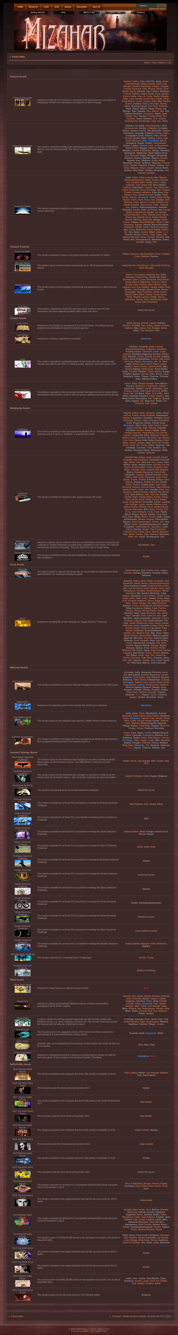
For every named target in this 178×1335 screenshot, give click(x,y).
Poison (137, 158)
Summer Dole (145, 1011)
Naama (134, 222)
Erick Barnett (146, 605)
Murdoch (142, 438)
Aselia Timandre (147, 415)
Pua (158, 643)
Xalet (153, 121)
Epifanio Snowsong (146, 970)
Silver (167, 1008)
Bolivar (155, 1209)
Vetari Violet (149, 847)
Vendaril (160, 237)
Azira (142, 469)
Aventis (151, 84)
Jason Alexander (141, 618)
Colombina (147, 735)
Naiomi (128, 294)
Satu (134, 111)
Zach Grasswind (149, 302)
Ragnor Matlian (142, 645)
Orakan (148, 294)
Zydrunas (150, 452)
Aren (165, 467)
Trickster (164, 376)
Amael (155, 180)
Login (169, 63)
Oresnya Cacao (139, 106)
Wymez (145, 663)
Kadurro (138, 620)
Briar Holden (159, 185)
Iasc (132, 393)
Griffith (164, 391)
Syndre (129, 116)
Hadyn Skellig (147, 94)
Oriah (166, 222)
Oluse (127, 106)
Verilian (127, 170)
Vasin (146, 299)
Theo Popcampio (158, 529)
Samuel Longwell (146, 519)
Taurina (142, 116)
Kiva (167, 625)
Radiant (146, 158)
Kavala (136, 210)
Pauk (128, 108)
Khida (166, 99)
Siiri (162, 111)
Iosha (133, 96)
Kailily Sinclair (155, 620)
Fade (160, 1019)
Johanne (164, 205)
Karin (136, 364)
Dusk (141, 135)
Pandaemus (139, 643)
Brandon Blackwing (141, 86)
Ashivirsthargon (132, 84)
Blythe (130, 472)
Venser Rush (161, 168)
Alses (158, 81)
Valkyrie (134, 168)
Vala (157, 330)
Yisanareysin (152, 536)
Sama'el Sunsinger (159, 227)
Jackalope (131, 143)
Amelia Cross (145, 464)
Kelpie (156, 430)
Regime (155, 158)
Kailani (163, 494)
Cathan (148, 388)
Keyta (152, 396)
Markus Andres (129, 438)
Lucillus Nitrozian (132, 214)
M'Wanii (132, 1008)
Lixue (150, 145)
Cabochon (147, 351)
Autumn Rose (141, 277)
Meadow (127, 150)
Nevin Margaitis (141, 640)
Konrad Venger (159, 499)
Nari (149, 328)
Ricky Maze (128, 517)
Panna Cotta (141, 440)
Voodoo (149, 170)
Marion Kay (131, 217)
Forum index (18, 56)
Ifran (143, 325)
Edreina (141, 91)
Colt (144, 89)
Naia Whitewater (147, 222)
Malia (154, 101)
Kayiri (142, 1021)
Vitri (128, 663)
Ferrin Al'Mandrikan (139, 359)
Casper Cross (163, 596)
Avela (152, 943)
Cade (163, 593)
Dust (124, 600)
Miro (146, 509)
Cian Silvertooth (161, 187)
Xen (159, 121)
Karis (150, 623)
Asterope (130, 185)
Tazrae (139, 299)
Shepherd (128, 163)
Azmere (150, 469)
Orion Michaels (132, 155)
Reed (129, 297)
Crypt (158, 477)
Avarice (134, 130)
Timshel (133, 165)
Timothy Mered (154, 116)
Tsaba (159, 234)
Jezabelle (156, 618)
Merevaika (147, 219)
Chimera (158, 418)
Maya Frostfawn (144, 292)
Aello (128, 177)
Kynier (126, 145)
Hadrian (136, 94)
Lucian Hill (137, 435)
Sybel (164, 113)
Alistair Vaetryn (141, 583)
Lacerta (165, 502)
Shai (148, 111)
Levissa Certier (140, 366)
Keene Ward (149, 99)
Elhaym (165, 354)
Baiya (163, 277)
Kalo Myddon (143, 287)
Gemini (137, 610)
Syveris (159, 761)
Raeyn (135, 108)
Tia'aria (137, 234)
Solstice (146, 163)
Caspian (164, 86)
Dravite (134, 479)
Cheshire (149, 133)
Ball (149, 130)
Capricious (136, 418)
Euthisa (165, 356)
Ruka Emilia (156, 650)
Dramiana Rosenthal (159, 420)
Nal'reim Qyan (161, 638)
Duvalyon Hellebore (141, 192)
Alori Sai (150, 81)
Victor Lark (128, 239)
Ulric (155, 118)
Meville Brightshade (141, 150)
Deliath (152, 598)
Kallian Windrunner (138, 623)
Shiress (155, 111)
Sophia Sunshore (133, 113)
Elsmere (162, 603)
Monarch (138, 638)
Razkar (143, 108)
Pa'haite (133, 371)
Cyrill (165, 388)
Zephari (141, 452)
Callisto (139, 388)
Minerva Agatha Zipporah (138, 687)
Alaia (142, 81)
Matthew (137, 103)
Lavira (149, 504)
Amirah (144, 323)
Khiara (156, 364)
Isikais (150, 325)
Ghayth (137, 361)
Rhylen (162, 648)
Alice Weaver (160, 177)
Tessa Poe (161, 655)
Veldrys (140, 1283)
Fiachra (162, 608)
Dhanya (151, 89)
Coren (137, 256)
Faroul (125, 197)
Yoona (165, 239)
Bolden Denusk (160, 733)
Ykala (164, 450)
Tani (153, 655)
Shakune (146, 160)
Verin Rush (138, 170)
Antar (134, 1278)
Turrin (147, 532)
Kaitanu (134, 207)
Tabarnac (156, 163)
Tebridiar (143, 1024)
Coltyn (165, 133)
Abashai (127, 81)
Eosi (135, 195)
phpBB (85, 1331)
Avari (137, 185)
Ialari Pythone (154, 284)
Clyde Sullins (129, 598)
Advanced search (157, 8)
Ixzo (166, 202)
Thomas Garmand (131, 658)
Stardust (154, 745)
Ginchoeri (164, 1235)
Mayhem (162, 148)
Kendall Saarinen (133, 433)
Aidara (135, 81)
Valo (125, 534)
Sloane (134, 524)
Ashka (144, 84)
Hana (126, 393)
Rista (152, 374)
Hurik (140, 200)
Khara (141, 499)
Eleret (135, 603)
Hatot (144, 425)
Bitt (138, 593)
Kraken (148, 143)
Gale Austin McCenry (159, 265)
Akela (142, 413)
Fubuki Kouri (158, 423)
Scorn (140, 847)
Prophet (127, 374)
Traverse (142, 165)
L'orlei (144, 214)
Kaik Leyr (154, 494)
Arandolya (161, 349)
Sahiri (146, 227)
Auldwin (142, 1278)
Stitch (158, 113)
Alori (138, 462)
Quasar (136, 374)
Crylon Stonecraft (130, 190)
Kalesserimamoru (149, 207)
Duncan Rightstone (141, 282)
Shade (153, 297)
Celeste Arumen (153, 474)
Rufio (159, 517)
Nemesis (164, 150)
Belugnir (127, 86)
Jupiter (143, 740)
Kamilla (138, 99)
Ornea (150, 512)
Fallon (159, 138)
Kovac (125, 502)
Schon (149, 653)
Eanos (133, 91)
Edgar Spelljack (162, 600)
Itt (144, 96)
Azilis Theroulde (133, 998)
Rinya (151, 108)
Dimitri (159, 89)
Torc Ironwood (147, 330)
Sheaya (159, 1008)
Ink (161, 140)
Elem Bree (157, 192)
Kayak (140, 143)
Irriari (139, 96)
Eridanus (164, 91)
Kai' (166, 620)
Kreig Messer (128, 101)
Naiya (152, 509)
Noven (159, 222)
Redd (146, 648)
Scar (138, 160)
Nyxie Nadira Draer (157, 153)
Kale (145, 428)
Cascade (139, 133)
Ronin (159, 374)
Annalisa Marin (138, 182)
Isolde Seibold (156, 202)
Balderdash (162, 415)
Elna (124, 356)
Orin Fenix (153, 106)
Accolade (140, 125)
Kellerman (127, 625)
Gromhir (136, 325)
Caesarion (128, 133)
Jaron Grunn (146, 205)
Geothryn (161, 610)
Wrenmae (159, 170)
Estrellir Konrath (145, 195)
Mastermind (128, 398)
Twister (160, 165)
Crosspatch (131, 135)
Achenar (143, 346)
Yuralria (160, 1024)
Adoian (129, 274)
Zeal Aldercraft (158, 663)
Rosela (158, 108)
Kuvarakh (148, 502)
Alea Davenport (153, 125)
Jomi (127, 207)
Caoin (156, 351)
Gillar (144, 140)
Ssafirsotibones (142, 527)
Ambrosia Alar (131, 128)
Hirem (134, 200)
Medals (147, 63)
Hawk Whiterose (148, 613)
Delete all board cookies (134, 1316)
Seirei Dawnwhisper (141, 522)
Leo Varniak (160, 212)
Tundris (156, 447)
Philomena (128, 224)
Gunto (152, 197)
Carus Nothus (148, 596)
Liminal (143, 145)
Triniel (142, 1013)
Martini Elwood (159, 217)
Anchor (142, 128)
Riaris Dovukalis (160, 224)
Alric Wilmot (161, 383)
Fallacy (151, 138)
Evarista (153, 931)
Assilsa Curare (133, 351)
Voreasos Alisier (141, 450)
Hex (156, 361)
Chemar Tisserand (132, 89)
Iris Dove (139, 393)
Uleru (138, 379)
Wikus (160, 804)
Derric (147, 1019)
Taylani (145, 694)
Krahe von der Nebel (151, 628)
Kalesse (152, 428)
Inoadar (160, 200)
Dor (159, 190)
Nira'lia (163, 103)
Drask (160, 598)
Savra (132, 229)
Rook (146, 650)
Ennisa (129, 284)
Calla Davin (137, 187)
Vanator (150, 168)
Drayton (166, 190)
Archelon (162, 128)
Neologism (129, 153)
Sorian (164, 328)
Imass (147, 200)
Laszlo (139, 101)
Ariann (125, 130)
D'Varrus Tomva (159, 282)
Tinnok (145, 234)
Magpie (143, 148)
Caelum (155, 86)
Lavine (128, 366)
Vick (167, 237)
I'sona (149, 96)
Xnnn (165, 121)
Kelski (159, 99)
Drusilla (127, 192)
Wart (163, 747)
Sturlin (141, 655)
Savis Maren (161, 519)
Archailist (157, 467)
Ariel (133, 733)
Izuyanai (127, 492)
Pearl (156, 512)
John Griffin (157, 393)
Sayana (141, 111)
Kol (160, 210)
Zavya (148, 242)
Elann (128, 603)
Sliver (137, 232)
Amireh (135, 415)
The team (116, 1316)
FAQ (154, 63)
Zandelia (151, 173)
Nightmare (142, 153)
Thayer (144, 376)
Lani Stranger (139, 289)
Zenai (158, 1283)
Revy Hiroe (162, 514)
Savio (165, 374)
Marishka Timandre (159, 435)
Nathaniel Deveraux (138, 1222)
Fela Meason (154, 738)
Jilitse (125, 99)
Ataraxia (130, 386)
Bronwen (127, 279)
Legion (134, 145)
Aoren (165, 81)
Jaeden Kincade (161, 96)
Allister (148, 180)
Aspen (140, 733)
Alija (126, 462)
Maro (166, 633)
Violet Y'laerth (162, 660)
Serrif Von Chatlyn (160, 443)
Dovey (128, 282)
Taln (135, 116)
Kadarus (129, 328)
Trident (151, 165)
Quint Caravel (144, 1224)
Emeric (140, 356)
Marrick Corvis (144, 217)
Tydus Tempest (144, 118)
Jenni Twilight (146, 831)
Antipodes (152, 128)
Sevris (126, 445)
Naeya (145, 103)
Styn (147, 655)
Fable (144, 138)
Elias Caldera (152, 91)
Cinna (158, 133)
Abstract (129, 125)
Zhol (154, 242)
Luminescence (161, 145)
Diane (145, 420)
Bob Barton (134, 675)
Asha (163, 182)
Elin (149, 603)
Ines (153, 200)
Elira (156, 135)
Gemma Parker (148, 487)
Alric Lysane (139, 274)
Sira (167, 111)
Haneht (126, 200)
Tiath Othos (146, 658)
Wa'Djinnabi (144, 121)
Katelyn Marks (146, 497)
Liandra (146, 101)
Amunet (157, 464)
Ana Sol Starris (135, 588)
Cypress (127, 354)
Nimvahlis (154, 103)
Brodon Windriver (151, 593)
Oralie (156, 294)
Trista (152, 234)
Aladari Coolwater (155, 581)
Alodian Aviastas (146, 383)
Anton (149, 182)
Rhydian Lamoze (141, 297)
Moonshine (141, 398)
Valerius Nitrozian (131, 237)
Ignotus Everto (130, 489)
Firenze (127, 94)
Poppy (166, 371)
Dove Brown (142, 265)
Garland (136, 487)
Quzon (164, 294)
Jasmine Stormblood (158, 492)
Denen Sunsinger (148, 190)
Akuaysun (150, 413)
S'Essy (129, 529)
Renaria (145, 374)
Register (161, 63)
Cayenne (127, 677)
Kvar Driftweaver (153, 630)
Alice (164, 125)
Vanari (142, 168)
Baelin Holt (161, 84)
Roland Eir (129, 227)
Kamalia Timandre (139, 396)
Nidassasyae (147, 369)
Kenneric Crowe (149, 625)
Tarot (165, 232)
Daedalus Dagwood (142, 354)
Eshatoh (126, 325)
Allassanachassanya (134, 180)
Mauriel (128, 219)
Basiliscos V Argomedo (146, 386)
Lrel (133, 633)
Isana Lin (144, 202)
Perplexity (162, 155)
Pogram (157, 398)
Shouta (164, 653)
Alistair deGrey (133, 323)
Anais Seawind (151, 588)
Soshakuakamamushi (150, 524)
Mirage (155, 150)
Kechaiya (129, 1186)
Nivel (152, 640)
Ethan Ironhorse (134, 608)
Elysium (132, 356)
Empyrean (138, 423)
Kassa (158, 623)
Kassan (140, 430)
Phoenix (129, 158)
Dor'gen (147, 1183)
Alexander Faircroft (159, 460)
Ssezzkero (148, 113)
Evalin (136, 138)
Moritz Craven (160, 292)
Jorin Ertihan (137, 494)
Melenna (137, 219)
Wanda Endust (149, 379)
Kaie (132, 99)
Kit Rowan (152, 210)
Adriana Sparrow (130, 254)
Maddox (160, 396)
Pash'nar (163, 106)
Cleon (135, 279)
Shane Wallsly (158, 160)
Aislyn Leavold (146, 177)
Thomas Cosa (130, 532)
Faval (154, 608)
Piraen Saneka (155, 371)
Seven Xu (141, 229)
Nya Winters (163, 438)
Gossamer (153, 140)
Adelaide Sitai (131, 457)
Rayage (138, 224)
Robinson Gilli (128, 650)
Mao (160, 101)
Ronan (145, 517)
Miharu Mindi (145, 635)
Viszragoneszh (142, 239)
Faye (135, 284)
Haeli (138, 425)
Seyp (132, 445)
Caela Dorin (159, 472)
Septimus (133, 1024)
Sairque (141, 443)
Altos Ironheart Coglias (135, 586)
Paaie (143, 155)
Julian (129, 364)
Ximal (142, 536)
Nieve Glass (138, 294)
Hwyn (157, 94)
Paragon (151, 155)
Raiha (151, 440)
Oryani (146, 861)
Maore (165, 214)
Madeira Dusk (132, 148)
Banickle (156, 130)
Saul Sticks (139, 653)
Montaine (148, 638)
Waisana (154, 534)
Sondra (144, 232)
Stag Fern (150, 401)
